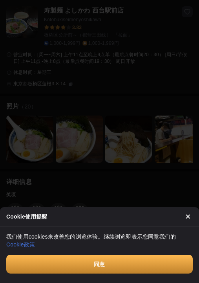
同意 (99, 264)
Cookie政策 (20, 244)
